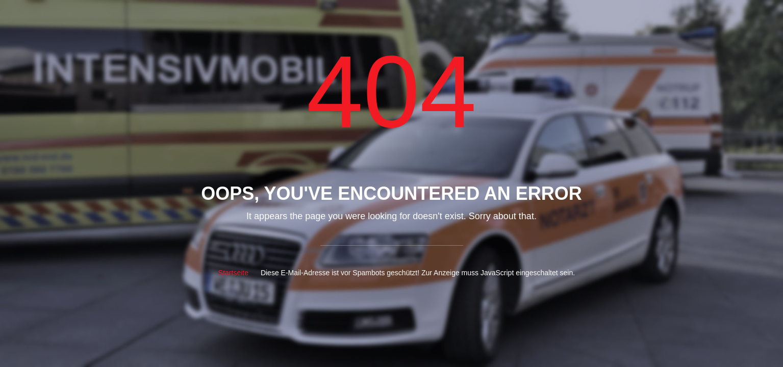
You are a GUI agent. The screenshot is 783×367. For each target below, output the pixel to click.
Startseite (233, 273)
